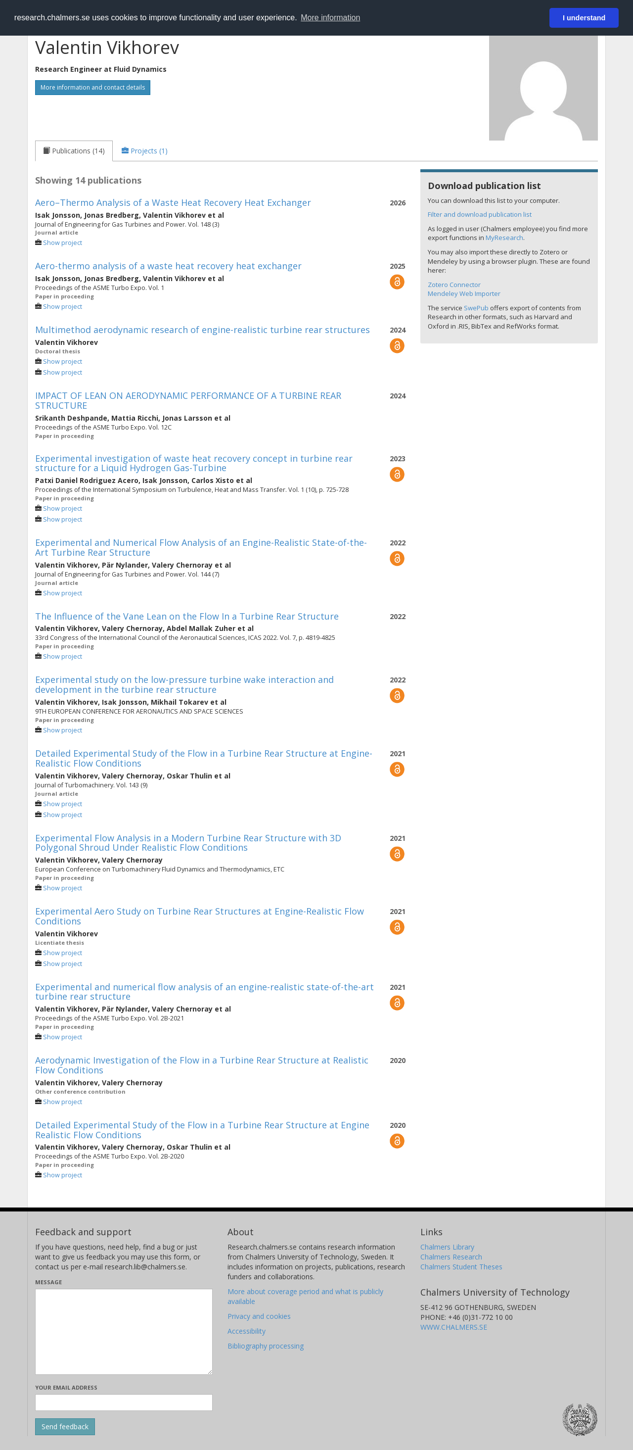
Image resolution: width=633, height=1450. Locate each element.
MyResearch (504, 237)
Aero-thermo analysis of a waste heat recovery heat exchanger (168, 266)
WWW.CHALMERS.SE (453, 1327)
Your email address (66, 1387)
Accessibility (246, 1331)
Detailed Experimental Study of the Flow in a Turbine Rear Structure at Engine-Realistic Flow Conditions (203, 758)
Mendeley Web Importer (464, 293)
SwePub (476, 307)
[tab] (74, 151)
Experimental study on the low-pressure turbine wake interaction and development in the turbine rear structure (184, 684)
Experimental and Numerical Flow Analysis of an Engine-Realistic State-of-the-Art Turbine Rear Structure (201, 547)
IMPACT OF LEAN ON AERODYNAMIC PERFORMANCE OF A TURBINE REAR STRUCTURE (188, 400)
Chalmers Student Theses (461, 1266)
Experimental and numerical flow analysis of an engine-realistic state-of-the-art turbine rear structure (204, 992)
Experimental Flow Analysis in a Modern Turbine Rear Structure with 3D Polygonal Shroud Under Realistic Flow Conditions (188, 843)
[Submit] (65, 1426)
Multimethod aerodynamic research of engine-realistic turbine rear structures (202, 330)
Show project (62, 243)
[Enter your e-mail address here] (124, 1402)
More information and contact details (93, 87)
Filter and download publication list (480, 214)
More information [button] (330, 17)
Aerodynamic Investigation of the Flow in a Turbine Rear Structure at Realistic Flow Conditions (201, 1065)
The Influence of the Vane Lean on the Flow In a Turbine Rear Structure (187, 616)
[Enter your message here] (124, 1332)
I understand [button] (584, 18)
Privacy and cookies (259, 1316)
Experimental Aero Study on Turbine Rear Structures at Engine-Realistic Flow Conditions (199, 916)
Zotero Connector (454, 284)
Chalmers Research (451, 1256)
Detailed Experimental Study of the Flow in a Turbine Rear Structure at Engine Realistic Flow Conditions (202, 1130)
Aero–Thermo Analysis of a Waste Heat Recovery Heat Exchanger (173, 202)
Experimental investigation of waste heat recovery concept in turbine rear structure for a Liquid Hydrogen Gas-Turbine (194, 463)
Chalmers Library (447, 1247)
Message (48, 1282)
